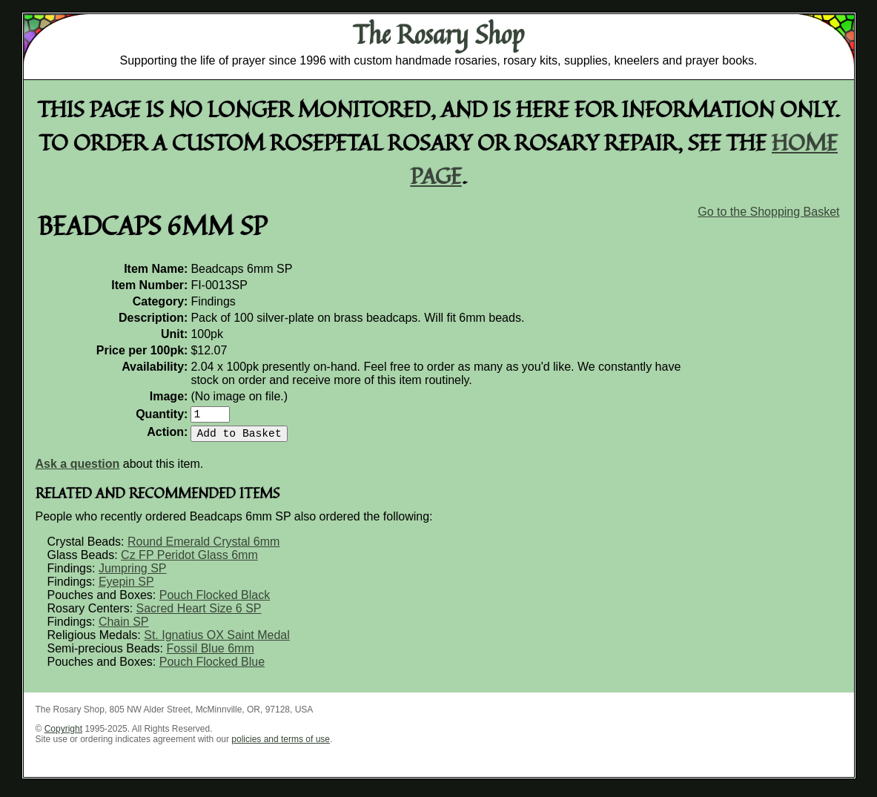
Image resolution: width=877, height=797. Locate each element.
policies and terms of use (280, 745)
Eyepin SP (126, 587)
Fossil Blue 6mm (210, 654)
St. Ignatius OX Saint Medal (217, 641)
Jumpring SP (133, 574)
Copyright (63, 735)
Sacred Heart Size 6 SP (199, 614)
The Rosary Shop (438, 34)
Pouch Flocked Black (214, 601)
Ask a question (78, 469)
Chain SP (124, 627)
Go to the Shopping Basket (768, 211)
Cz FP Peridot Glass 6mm (189, 561)
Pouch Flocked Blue (212, 667)
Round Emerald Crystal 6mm (203, 547)
